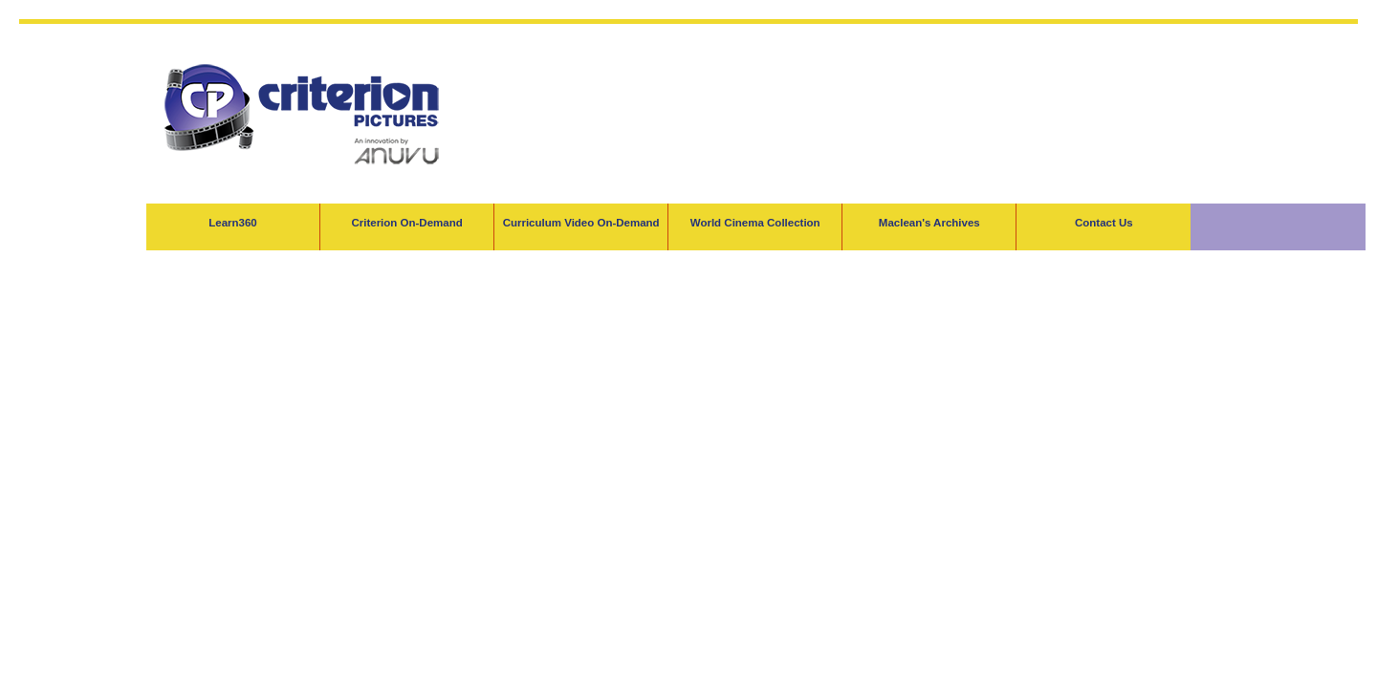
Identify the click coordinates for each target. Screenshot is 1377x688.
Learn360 (232, 222)
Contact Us (1104, 222)
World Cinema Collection (755, 222)
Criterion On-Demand (406, 222)
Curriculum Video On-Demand (581, 222)
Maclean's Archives (929, 222)
